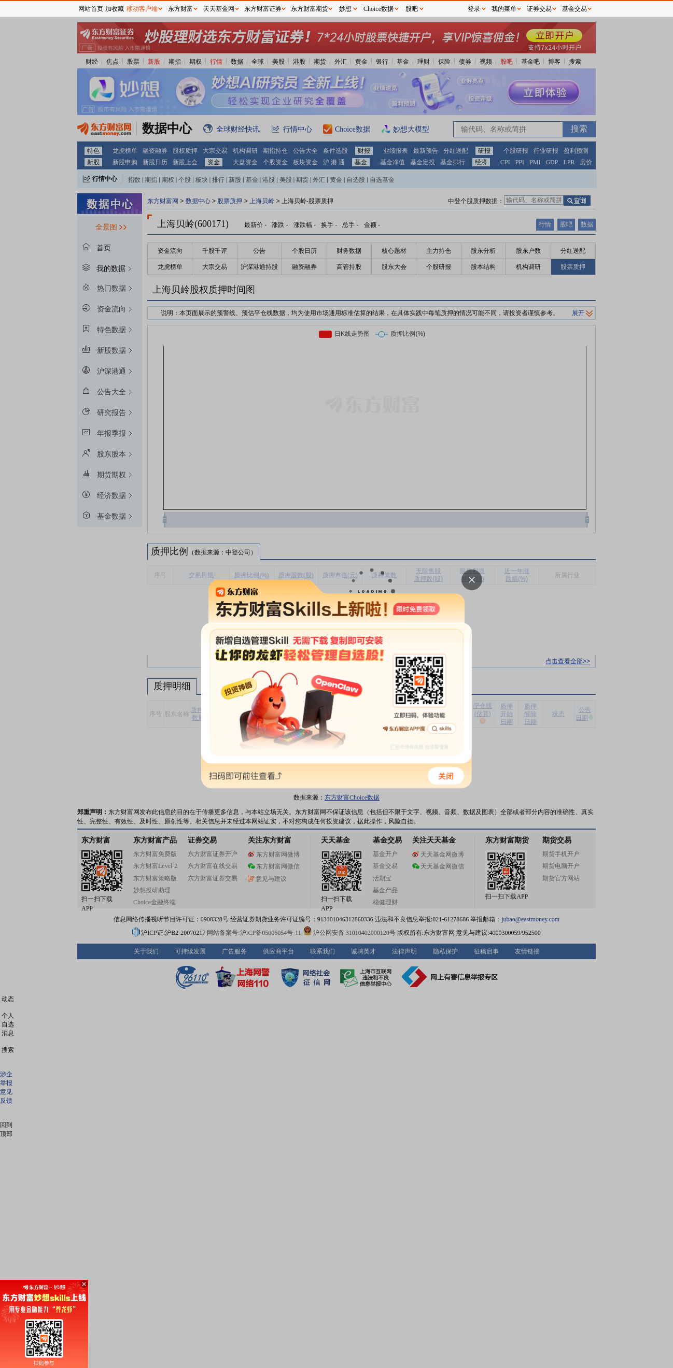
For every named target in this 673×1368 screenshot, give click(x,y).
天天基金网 (218, 8)
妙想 (345, 8)
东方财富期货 (309, 8)
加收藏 (114, 8)
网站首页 (90, 8)
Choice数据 (378, 8)
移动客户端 (142, 8)
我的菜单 (504, 8)
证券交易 (539, 8)
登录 (474, 8)
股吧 (411, 8)
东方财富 (180, 8)
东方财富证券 (263, 8)
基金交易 (574, 8)
